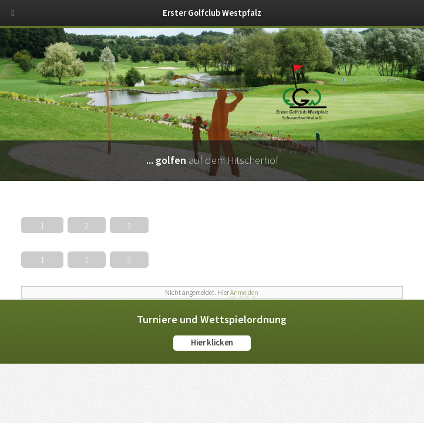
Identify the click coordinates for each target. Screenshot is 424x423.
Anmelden (244, 292)
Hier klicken (212, 342)
